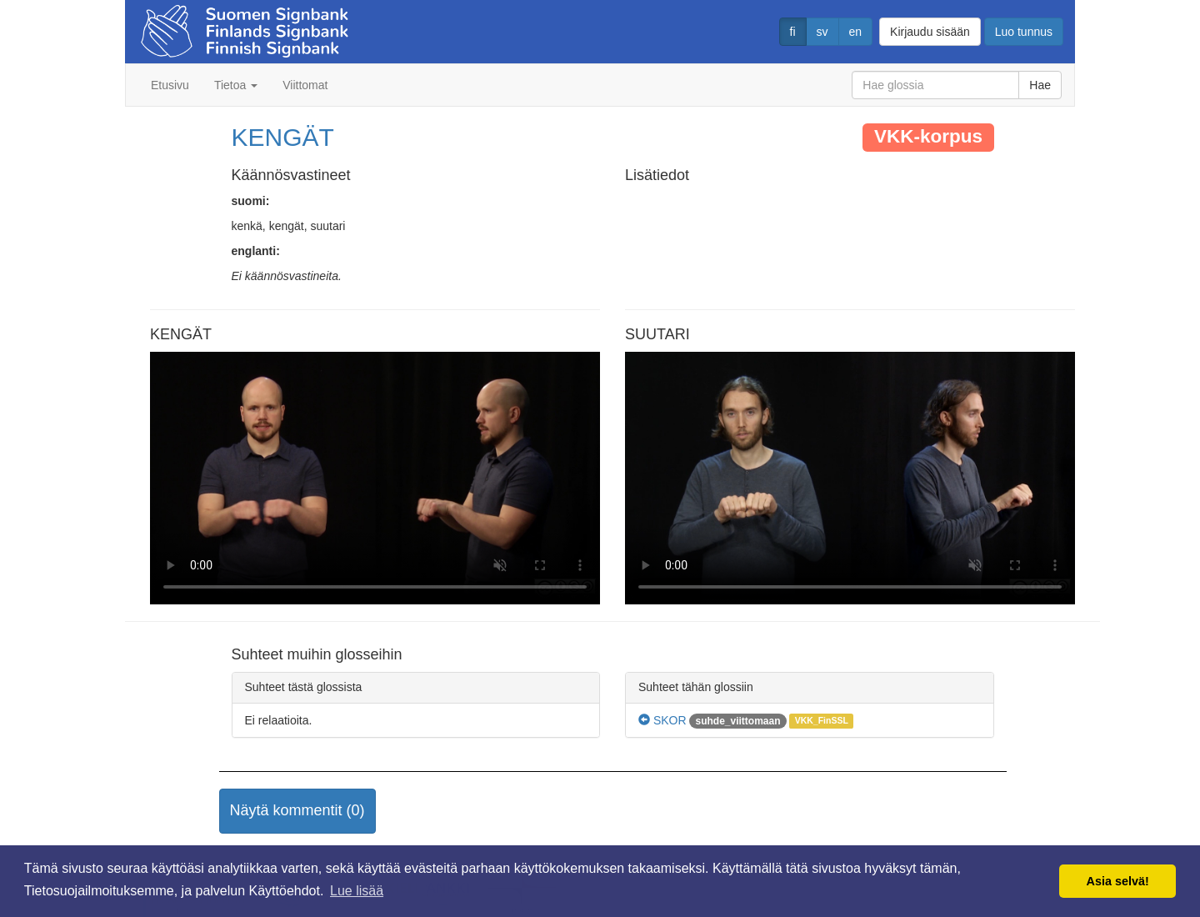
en (855, 31)
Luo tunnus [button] (1023, 31)
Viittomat (305, 85)
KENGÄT (283, 137)
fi (793, 31)
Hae (1040, 85)
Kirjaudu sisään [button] (930, 31)
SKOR (662, 720)
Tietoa (236, 85)
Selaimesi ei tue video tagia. (375, 478)
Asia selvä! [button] (1118, 881)
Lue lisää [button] (356, 891)
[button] (297, 811)
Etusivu (170, 85)
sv (822, 31)
